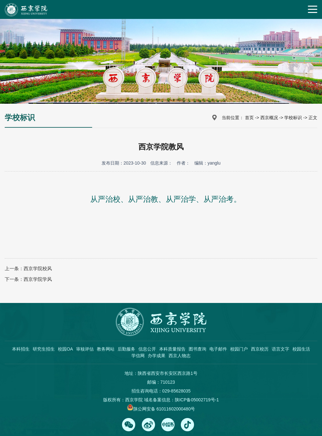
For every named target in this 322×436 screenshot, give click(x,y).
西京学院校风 (38, 268)
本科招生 (21, 349)
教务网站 (105, 349)
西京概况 (269, 117)
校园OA (65, 349)
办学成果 (156, 355)
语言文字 (280, 349)
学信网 (138, 355)
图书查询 (197, 349)
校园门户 (239, 349)
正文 (312, 117)
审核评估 (85, 349)
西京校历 (260, 349)
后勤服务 (126, 349)
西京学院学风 (38, 279)
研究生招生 (44, 349)
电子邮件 (218, 349)
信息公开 (147, 349)
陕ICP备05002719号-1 (197, 399)
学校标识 (293, 117)
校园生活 (301, 349)
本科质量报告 (172, 349)
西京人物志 (180, 355)
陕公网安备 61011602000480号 (164, 408)
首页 (249, 117)
